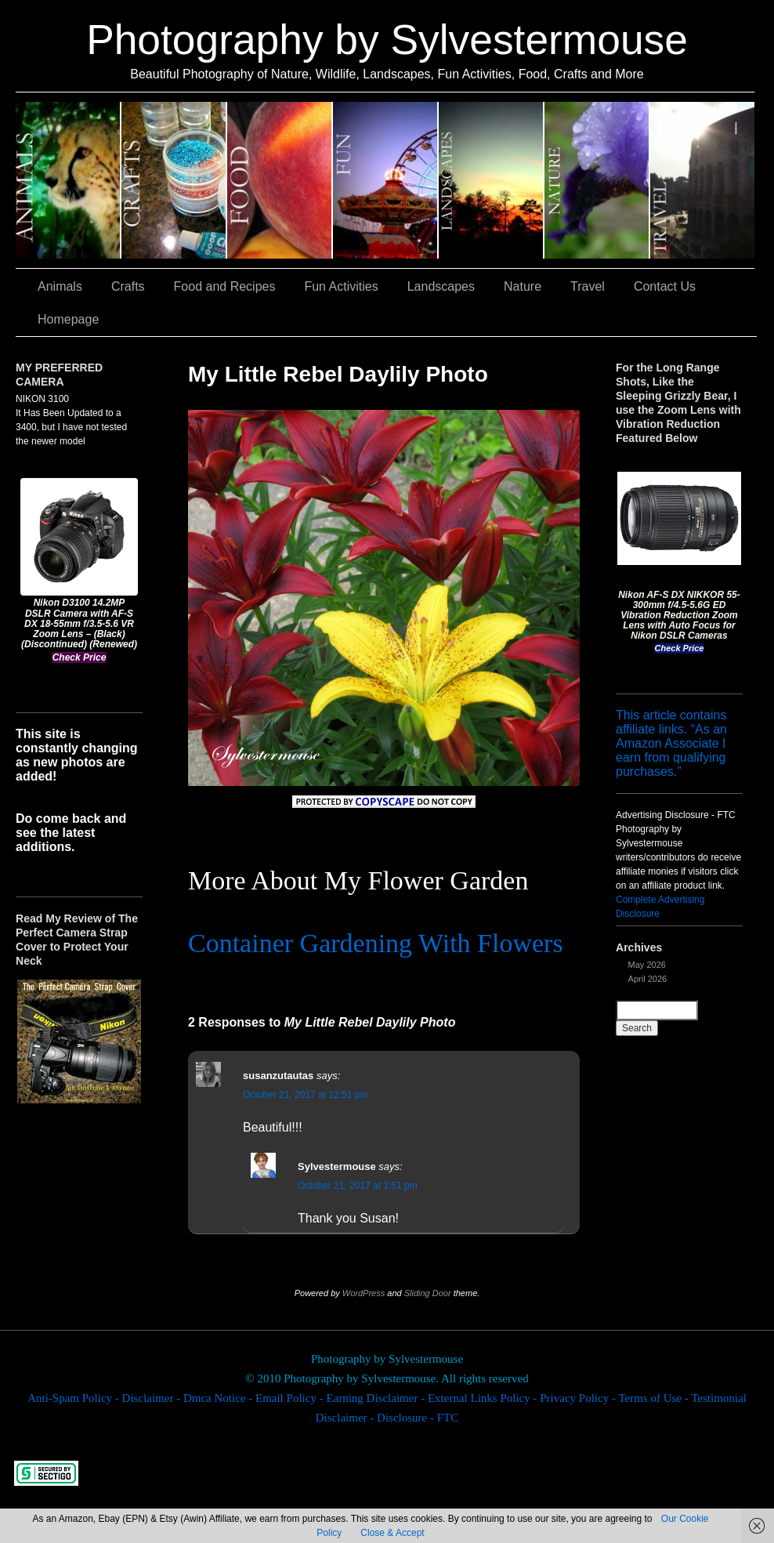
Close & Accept (392, 1532)
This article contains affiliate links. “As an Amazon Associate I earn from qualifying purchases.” (671, 743)
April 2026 (647, 978)
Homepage (68, 319)
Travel (702, 180)
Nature (597, 180)
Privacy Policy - (579, 1398)
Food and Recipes (280, 180)
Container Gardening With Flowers (375, 943)
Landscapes (491, 180)
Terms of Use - (654, 1398)
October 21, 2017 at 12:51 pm (305, 1094)
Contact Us (665, 286)
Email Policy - (290, 1398)
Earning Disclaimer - (377, 1398)
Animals (68, 180)
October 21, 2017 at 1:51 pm (358, 1185)
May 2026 (647, 964)
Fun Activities (386, 180)
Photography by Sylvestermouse (387, 39)
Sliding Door (427, 1293)
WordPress (363, 1293)
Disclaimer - (152, 1398)
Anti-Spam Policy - (74, 1398)
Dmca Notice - (219, 1398)
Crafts (174, 180)
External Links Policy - (484, 1398)
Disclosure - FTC (417, 1417)
